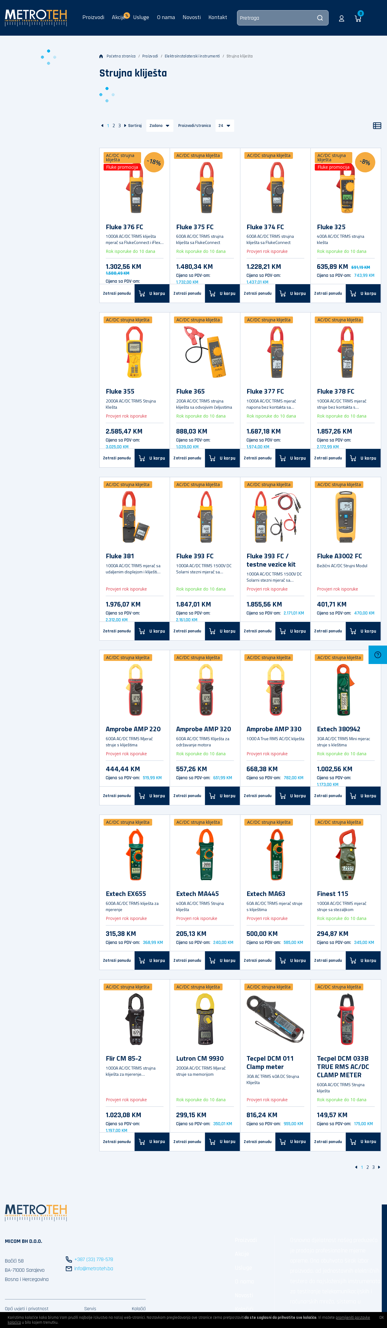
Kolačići (139, 1309)
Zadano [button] (156, 125)
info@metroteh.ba (93, 1268)
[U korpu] (152, 293)
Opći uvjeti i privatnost (27, 1309)
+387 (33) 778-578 (93, 1259)
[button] (341, 18)
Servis (90, 1309)
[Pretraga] (283, 18)
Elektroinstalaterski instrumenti (192, 56)
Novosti (192, 17)
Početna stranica (117, 56)
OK (381, 1317)
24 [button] (221, 125)
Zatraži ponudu (117, 293)
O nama (166, 17)
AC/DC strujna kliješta (120, 157)
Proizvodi (93, 17)
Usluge (141, 17)
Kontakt (217, 17)
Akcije (242, 1254)
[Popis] (377, 126)
